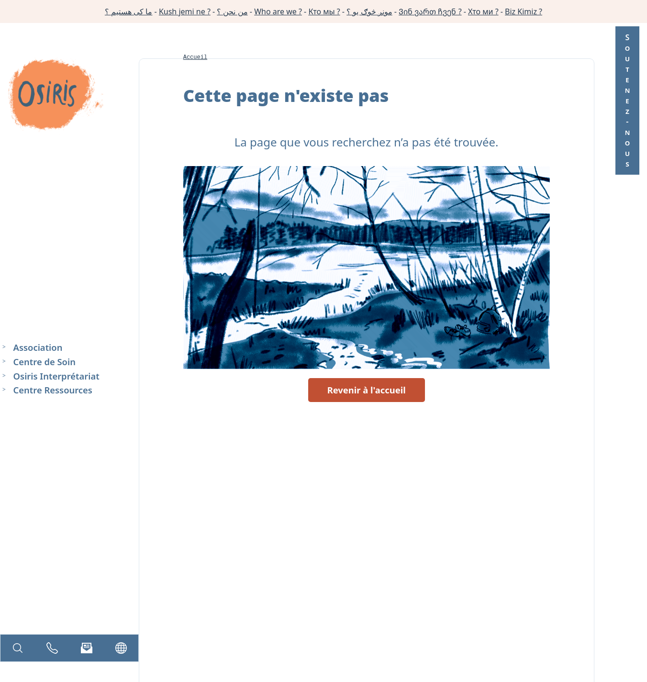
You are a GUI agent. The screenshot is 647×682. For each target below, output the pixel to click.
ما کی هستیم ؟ (128, 11)
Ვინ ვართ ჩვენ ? (430, 11)
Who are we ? (278, 11)
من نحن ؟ (232, 11)
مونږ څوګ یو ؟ (369, 11)
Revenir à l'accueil (366, 390)
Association (38, 347)
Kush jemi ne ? (185, 11)
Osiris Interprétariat (56, 375)
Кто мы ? (324, 11)
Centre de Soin (44, 361)
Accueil (195, 57)
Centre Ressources (52, 390)
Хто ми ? (483, 11)
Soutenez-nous (627, 100)
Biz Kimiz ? (523, 11)
